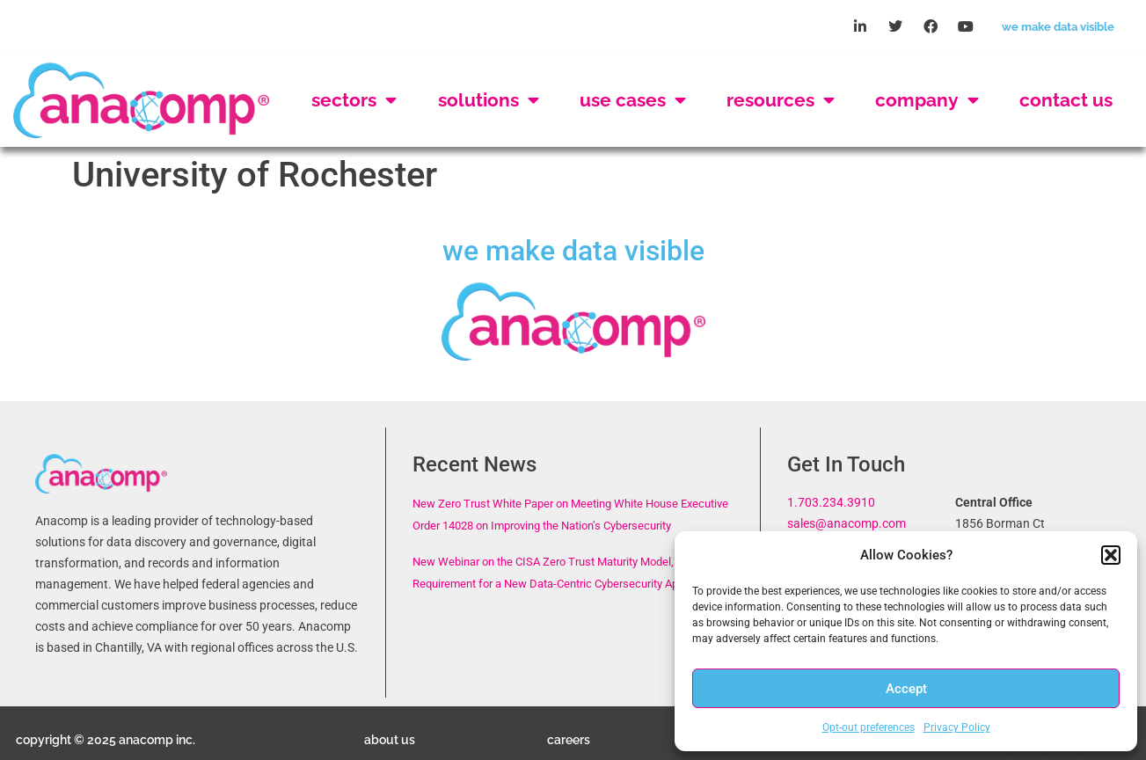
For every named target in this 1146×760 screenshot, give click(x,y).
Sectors (354, 101)
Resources (780, 101)
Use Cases (633, 101)
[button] (1111, 555)
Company (927, 101)
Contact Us (1066, 100)
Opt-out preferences (868, 727)
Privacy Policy (956, 727)
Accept (906, 689)
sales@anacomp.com (846, 523)
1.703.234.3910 (831, 502)
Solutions (488, 101)
